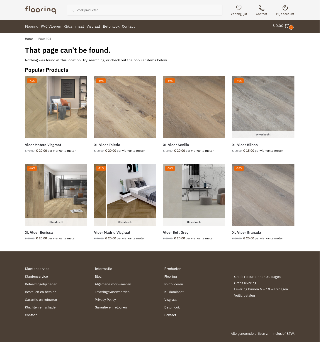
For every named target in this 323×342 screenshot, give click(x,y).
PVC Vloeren (173, 282)
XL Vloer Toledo (107, 143)
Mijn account (285, 10)
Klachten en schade (40, 305)
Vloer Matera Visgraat (43, 143)
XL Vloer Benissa (39, 231)
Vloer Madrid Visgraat (112, 231)
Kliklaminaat (174, 290)
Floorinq (170, 275)
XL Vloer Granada (246, 231)
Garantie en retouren (41, 298)
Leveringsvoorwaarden (112, 290)
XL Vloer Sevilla (176, 143)
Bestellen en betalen (40, 290)
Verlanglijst (239, 10)
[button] (283, 25)
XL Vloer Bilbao (245, 143)
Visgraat (170, 298)
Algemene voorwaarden (113, 282)
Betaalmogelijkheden (41, 282)
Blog (98, 275)
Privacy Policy (105, 298)
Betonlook (172, 305)
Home (29, 37)
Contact (261, 10)
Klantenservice (36, 275)
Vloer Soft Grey (175, 231)
